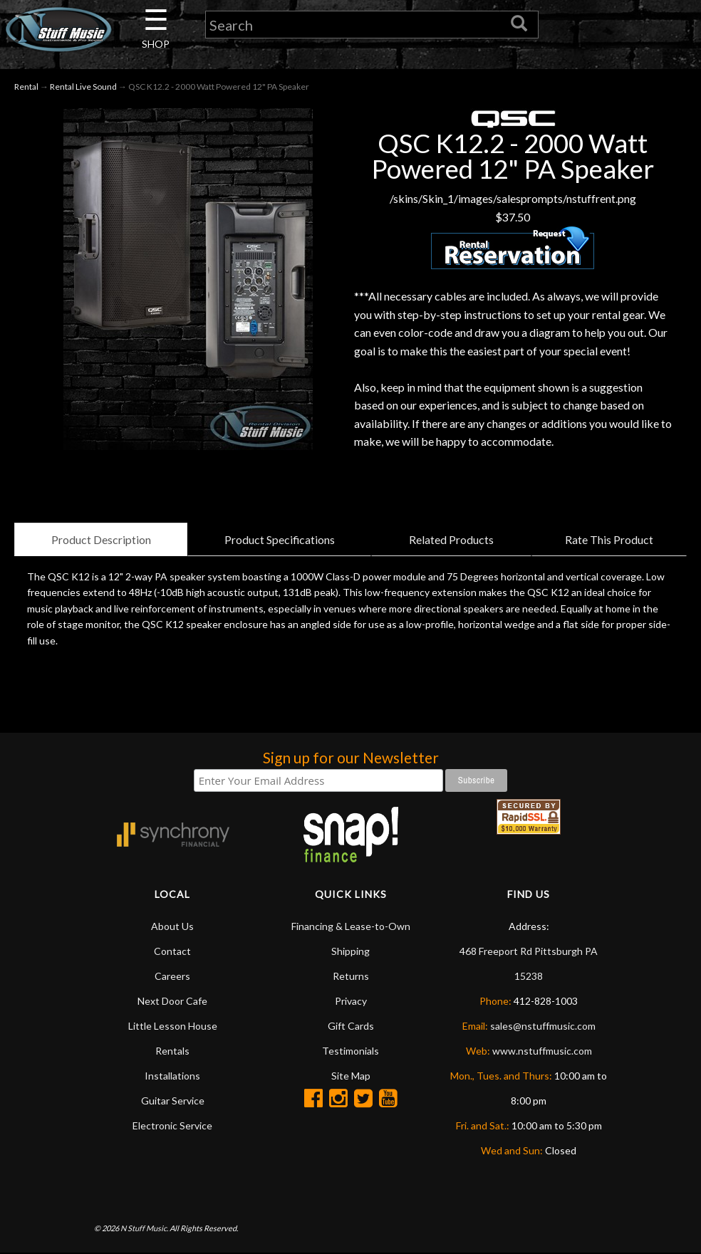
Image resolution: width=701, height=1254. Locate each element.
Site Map (350, 1076)
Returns (351, 976)
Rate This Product (609, 539)
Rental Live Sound (83, 86)
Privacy (351, 1001)
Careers (172, 976)
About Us (172, 926)
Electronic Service (172, 1125)
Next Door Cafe (172, 1001)
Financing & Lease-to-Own (350, 926)
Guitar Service (172, 1100)
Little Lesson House (172, 1026)
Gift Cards (351, 1026)
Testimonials (350, 1051)
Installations (172, 1076)
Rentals (172, 1051)
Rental (26, 86)
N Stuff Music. (144, 1228)
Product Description (100, 539)
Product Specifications (279, 539)
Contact (172, 951)
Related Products (451, 539)
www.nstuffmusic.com (542, 1051)
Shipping (350, 951)
